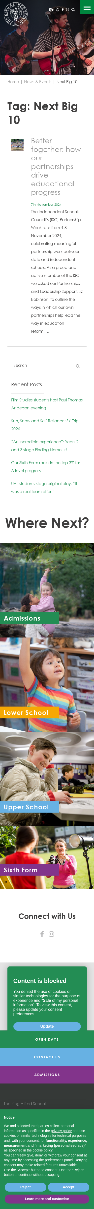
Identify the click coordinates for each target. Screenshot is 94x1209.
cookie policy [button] (42, 1150)
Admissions (47, 1075)
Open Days (47, 1039)
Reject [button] (25, 1187)
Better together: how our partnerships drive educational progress (56, 166)
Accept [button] (68, 1187)
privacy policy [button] (61, 1131)
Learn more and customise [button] (47, 1199)
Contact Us (47, 1057)
